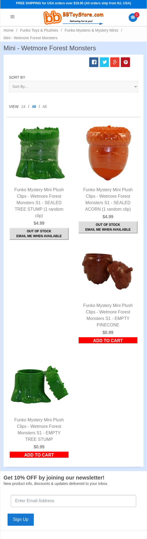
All (44, 106)
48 (34, 106)
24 (23, 106)
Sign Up (20, 519)
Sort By (17, 77)
